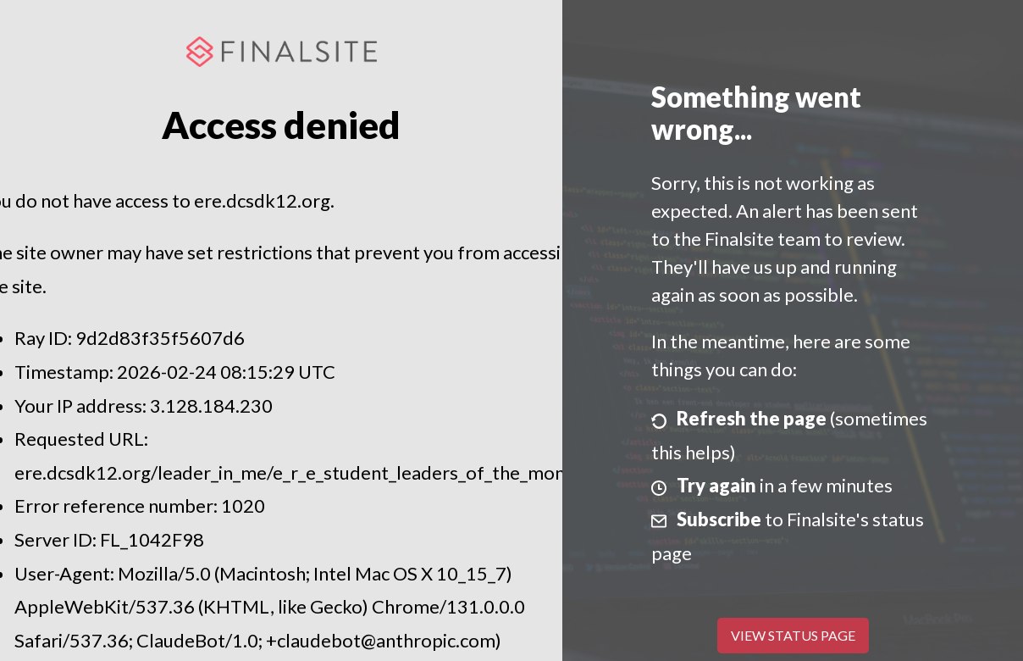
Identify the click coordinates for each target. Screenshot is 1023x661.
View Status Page (793, 635)
